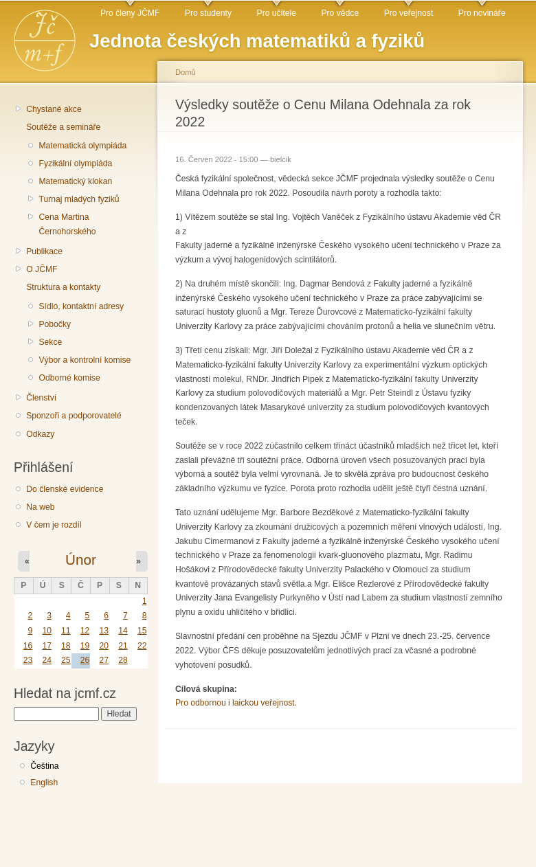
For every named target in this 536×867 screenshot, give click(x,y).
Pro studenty (208, 13)
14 (123, 630)
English (44, 782)
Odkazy (40, 434)
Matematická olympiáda (82, 145)
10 (47, 630)
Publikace (44, 251)
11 (66, 630)
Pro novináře (482, 13)
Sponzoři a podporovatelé (74, 415)
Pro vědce (340, 13)
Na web (40, 507)
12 (85, 630)
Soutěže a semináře (63, 127)
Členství (41, 398)
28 (123, 660)
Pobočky (54, 324)
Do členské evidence (64, 489)
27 (104, 660)
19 (85, 646)
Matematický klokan (75, 181)
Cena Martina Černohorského (67, 224)
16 (28, 646)
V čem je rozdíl (53, 525)
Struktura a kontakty (63, 287)
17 (47, 646)
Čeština (44, 766)
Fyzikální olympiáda (75, 163)
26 (85, 660)
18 (66, 646)
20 (104, 646)
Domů (185, 72)
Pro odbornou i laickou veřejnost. (236, 703)
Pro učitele (276, 13)
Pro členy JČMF (129, 13)
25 (66, 660)
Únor (80, 559)
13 (104, 630)
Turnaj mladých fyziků (78, 199)
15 (142, 630)
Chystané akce (53, 109)
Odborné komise (69, 378)
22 (142, 646)
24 (47, 660)
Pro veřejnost (409, 13)
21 (123, 646)
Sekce (50, 342)
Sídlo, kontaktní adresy (81, 306)
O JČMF (41, 269)
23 (28, 660)
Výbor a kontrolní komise (84, 360)
